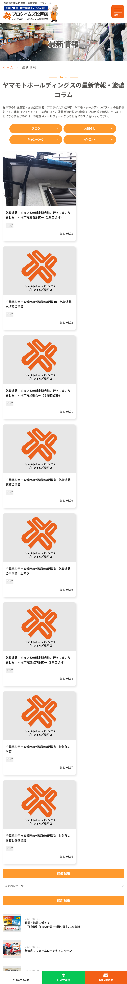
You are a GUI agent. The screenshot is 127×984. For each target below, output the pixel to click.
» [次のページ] (69, 759)
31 (91, 750)
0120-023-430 (71, 815)
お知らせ (90, 128)
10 (40, 750)
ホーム (8, 67)
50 (44, 759)
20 (49, 750)
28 (66, 750)
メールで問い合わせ (63, 855)
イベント (90, 139)
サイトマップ (80, 939)
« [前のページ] (23, 750)
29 (74, 750)
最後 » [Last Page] (80, 759)
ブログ (35, 128)
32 (99, 750)
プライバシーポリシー (52, 939)
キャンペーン (36, 139)
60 (52, 759)
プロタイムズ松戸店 (63, 891)
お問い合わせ (106, 980)
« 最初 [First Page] (13, 750)
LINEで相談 (63, 834)
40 (116, 750)
